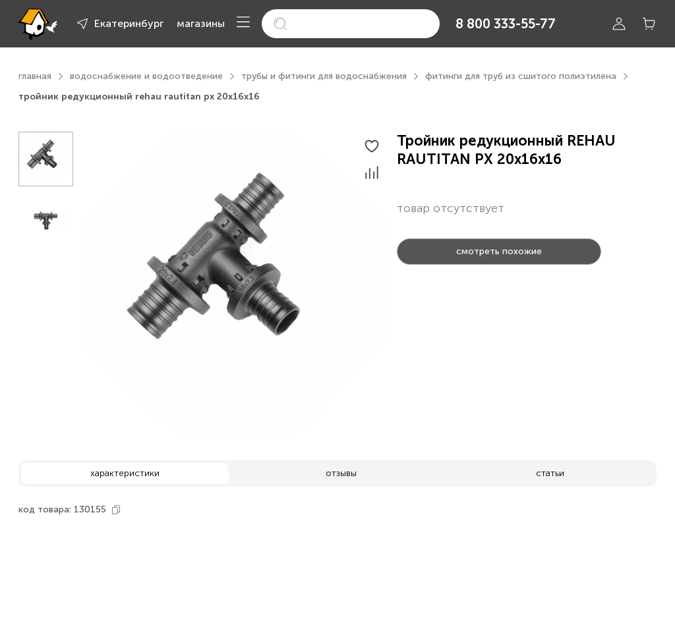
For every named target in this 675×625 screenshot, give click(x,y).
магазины (201, 23)
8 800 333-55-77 (505, 24)
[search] (351, 23)
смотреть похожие (499, 251)
